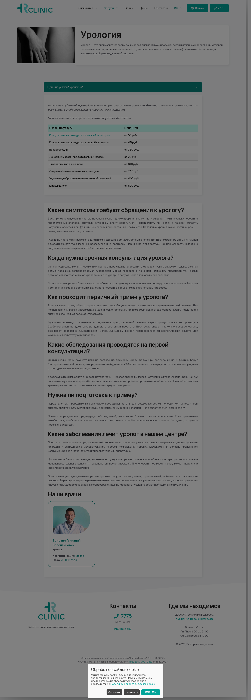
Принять (150, 692)
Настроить (132, 692)
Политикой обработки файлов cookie (132, 683)
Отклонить (114, 692)
